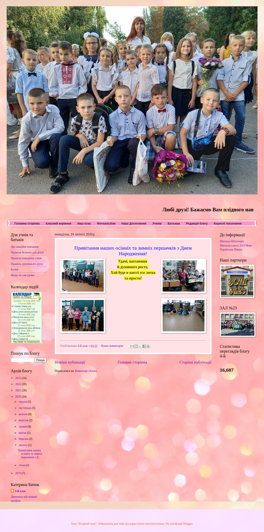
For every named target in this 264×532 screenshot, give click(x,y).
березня (24, 438)
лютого (23, 445)
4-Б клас (20, 491)
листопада (25, 408)
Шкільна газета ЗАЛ (232, 245)
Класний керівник (58, 223)
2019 (18, 473)
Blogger (188, 523)
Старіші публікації (196, 362)
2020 (18, 396)
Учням (157, 223)
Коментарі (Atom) (86, 371)
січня (22, 465)
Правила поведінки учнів (26, 258)
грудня (23, 401)
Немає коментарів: (112, 345)
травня (23, 426)
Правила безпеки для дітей (27, 252)
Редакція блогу (197, 223)
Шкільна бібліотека (232, 241)
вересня (24, 420)
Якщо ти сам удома (22, 275)
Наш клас (84, 223)
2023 (18, 378)
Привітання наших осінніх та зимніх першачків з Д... (30, 454)
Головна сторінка (27, 223)
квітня (23, 432)
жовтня (23, 414)
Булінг (15, 269)
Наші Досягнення (133, 223)
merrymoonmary (154, 523)
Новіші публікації (70, 362)
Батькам (174, 223)
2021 (18, 390)
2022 (18, 384)
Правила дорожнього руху (27, 263)
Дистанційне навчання (24, 246)
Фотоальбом (106, 223)
